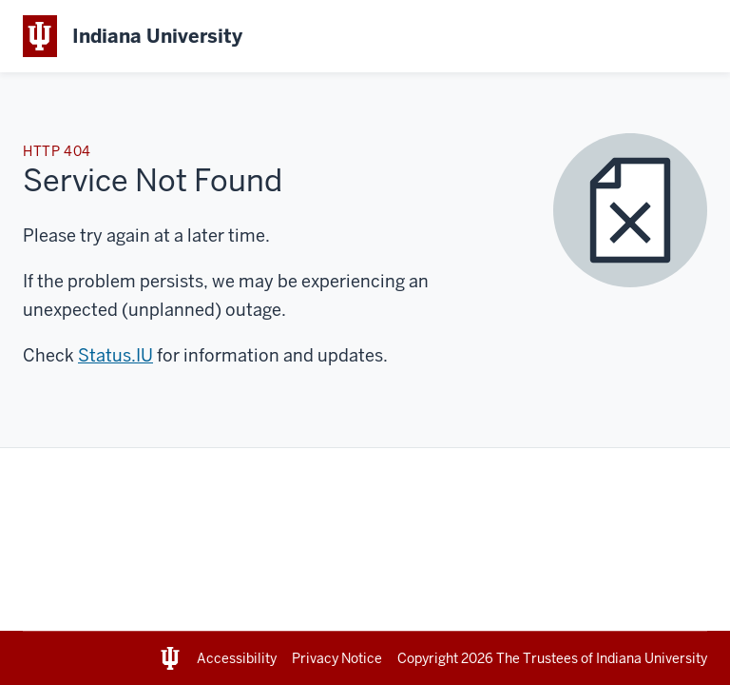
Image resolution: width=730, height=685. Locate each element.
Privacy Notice (337, 658)
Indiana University (651, 658)
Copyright (446, 658)
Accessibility (237, 658)
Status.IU (115, 355)
